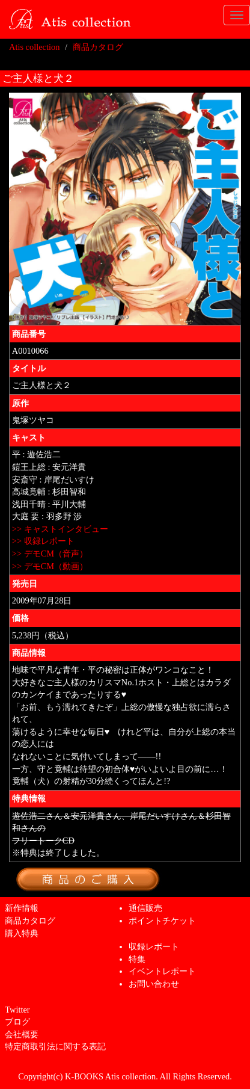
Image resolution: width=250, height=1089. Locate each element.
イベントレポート (162, 971)
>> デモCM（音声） (50, 553)
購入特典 (21, 933)
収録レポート (154, 946)
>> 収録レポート (43, 541)
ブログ (17, 1021)
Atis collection (34, 47)
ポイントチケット (162, 920)
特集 (137, 959)
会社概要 (21, 1034)
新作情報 (21, 908)
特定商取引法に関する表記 (55, 1046)
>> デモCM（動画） (50, 566)
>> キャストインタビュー (60, 529)
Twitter (17, 1009)
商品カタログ (98, 47)
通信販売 (145, 908)
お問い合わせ (154, 984)
